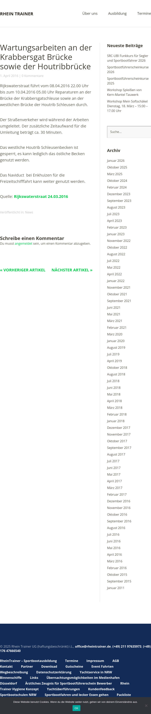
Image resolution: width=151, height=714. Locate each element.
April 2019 (114, 361)
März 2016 (114, 561)
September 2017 (119, 448)
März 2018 (114, 408)
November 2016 (119, 508)
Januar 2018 (115, 421)
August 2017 (116, 454)
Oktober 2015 (117, 574)
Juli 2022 (113, 261)
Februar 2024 (117, 187)
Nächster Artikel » (72, 270)
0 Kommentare (32, 76)
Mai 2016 (113, 548)
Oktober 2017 (117, 441)
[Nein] (146, 706)
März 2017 (114, 488)
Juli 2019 (113, 354)
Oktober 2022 (117, 247)
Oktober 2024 (117, 180)
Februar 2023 (117, 227)
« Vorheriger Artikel (22, 270)
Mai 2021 (113, 314)
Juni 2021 (114, 307)
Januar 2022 (115, 281)
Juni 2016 (114, 541)
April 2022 (114, 274)
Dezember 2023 (118, 194)
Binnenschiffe (11, 678)
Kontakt (6, 666)
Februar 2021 (117, 327)
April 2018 (114, 401)
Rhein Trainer (16, 13)
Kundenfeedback (101, 689)
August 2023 (116, 207)
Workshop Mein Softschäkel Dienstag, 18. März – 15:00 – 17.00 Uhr (127, 106)
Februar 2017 (117, 494)
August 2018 (116, 374)
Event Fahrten (102, 666)
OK (76, 708)
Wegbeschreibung (14, 672)
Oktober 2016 (117, 514)
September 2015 (119, 581)
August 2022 (116, 254)
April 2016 (114, 554)
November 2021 (119, 287)
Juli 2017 (113, 461)
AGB (115, 661)
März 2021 (114, 321)
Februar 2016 (117, 568)
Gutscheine (74, 666)
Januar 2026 (115, 160)
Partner (27, 666)
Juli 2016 (113, 534)
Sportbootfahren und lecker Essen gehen (76, 695)
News (29, 212)
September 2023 (119, 201)
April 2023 (114, 221)
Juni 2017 (114, 468)
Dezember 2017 (118, 428)
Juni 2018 (114, 387)
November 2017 (119, 434)
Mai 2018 (113, 394)
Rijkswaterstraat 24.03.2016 (41, 196)
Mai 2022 (113, 267)
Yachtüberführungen (63, 689)
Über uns (90, 14)
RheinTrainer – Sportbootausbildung (28, 661)
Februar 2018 (117, 414)
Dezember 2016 (118, 501)
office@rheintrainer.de (93, 646)
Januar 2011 (115, 588)
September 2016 (119, 521)
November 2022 (119, 241)
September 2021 (119, 301)
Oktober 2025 (117, 167)
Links (34, 678)
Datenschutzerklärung (53, 672)
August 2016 (116, 528)
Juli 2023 (113, 214)
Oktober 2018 (117, 367)
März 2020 (114, 334)
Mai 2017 (113, 474)
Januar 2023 (115, 234)
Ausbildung (117, 14)
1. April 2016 (9, 76)
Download (49, 666)
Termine (144, 14)
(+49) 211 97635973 (126, 646)
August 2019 (116, 347)
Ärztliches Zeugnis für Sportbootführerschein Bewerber (68, 683)
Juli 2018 (113, 381)
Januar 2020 (115, 341)
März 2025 (114, 174)
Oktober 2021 (117, 294)
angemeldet (23, 243)
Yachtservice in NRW (96, 672)
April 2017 (114, 481)
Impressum (95, 661)
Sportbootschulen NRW (18, 695)
